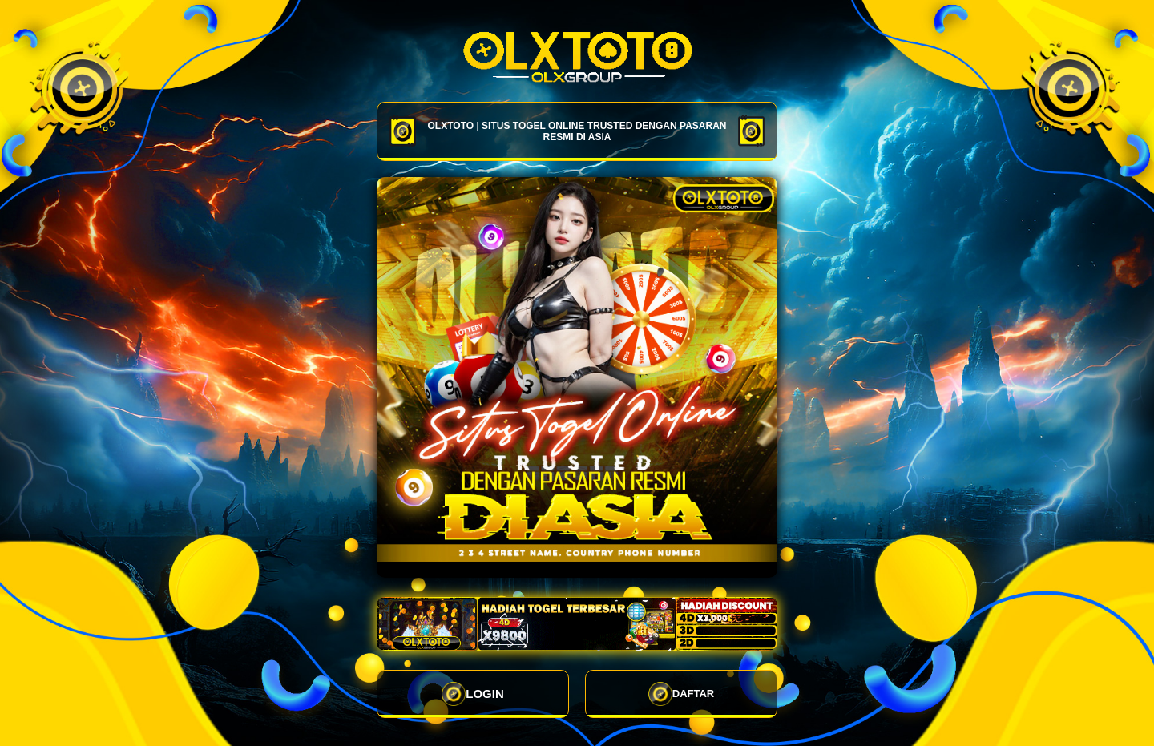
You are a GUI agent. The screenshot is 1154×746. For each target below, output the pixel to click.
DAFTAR (681, 694)
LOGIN (473, 694)
